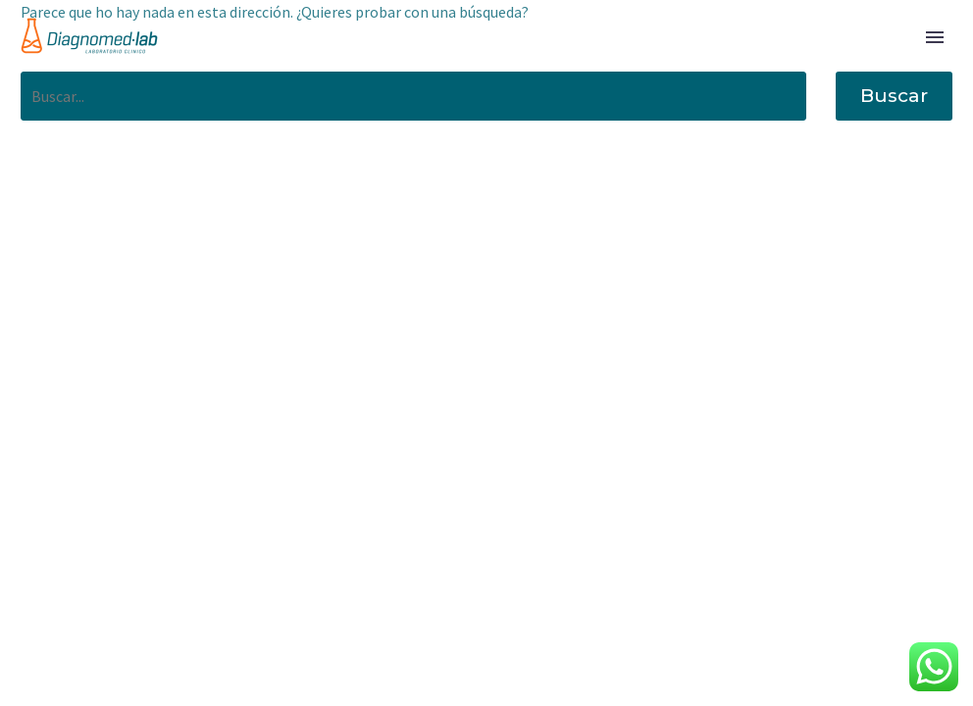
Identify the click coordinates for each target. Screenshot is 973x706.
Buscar (894, 95)
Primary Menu (935, 37)
